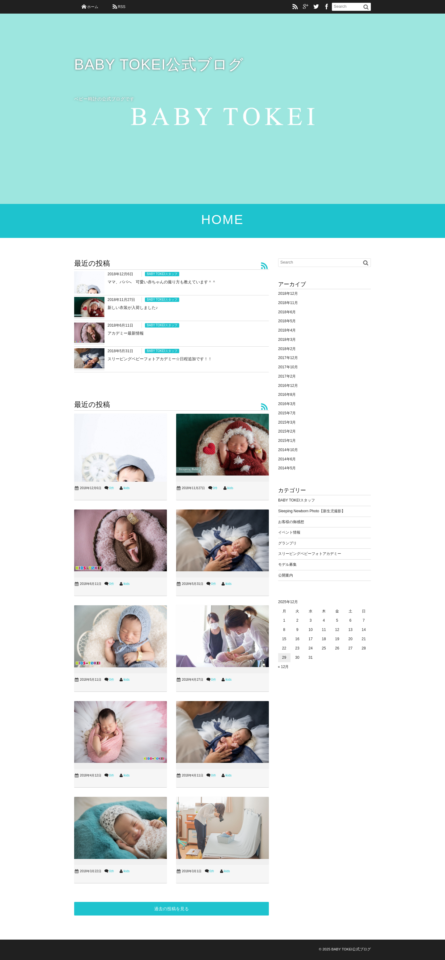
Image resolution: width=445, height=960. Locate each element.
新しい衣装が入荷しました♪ (133, 307)
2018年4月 (287, 330)
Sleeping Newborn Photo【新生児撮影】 (311, 511)
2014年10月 (288, 450)
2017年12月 (288, 358)
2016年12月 (288, 385)
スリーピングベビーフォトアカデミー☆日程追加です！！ (160, 359)
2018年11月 (288, 303)
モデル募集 (287, 564)
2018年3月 (287, 339)
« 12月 (283, 667)
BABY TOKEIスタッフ (162, 274)
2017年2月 (287, 376)
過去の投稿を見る (171, 908)
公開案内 (285, 575)
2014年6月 (287, 459)
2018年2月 (287, 349)
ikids (126, 488)
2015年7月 (287, 413)
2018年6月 (287, 312)
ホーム (92, 7)
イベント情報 (289, 532)
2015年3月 (287, 422)
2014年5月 (287, 468)
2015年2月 (287, 431)
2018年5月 (287, 321)
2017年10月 (288, 367)
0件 (111, 488)
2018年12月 (288, 293)
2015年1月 (287, 440)
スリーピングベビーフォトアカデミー (309, 554)
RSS (121, 7)
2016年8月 (287, 394)
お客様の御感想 (291, 522)
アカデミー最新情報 (126, 333)
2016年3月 (287, 404)
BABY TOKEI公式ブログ (159, 65)
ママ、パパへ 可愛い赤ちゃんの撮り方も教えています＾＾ (162, 282)
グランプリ (287, 543)
